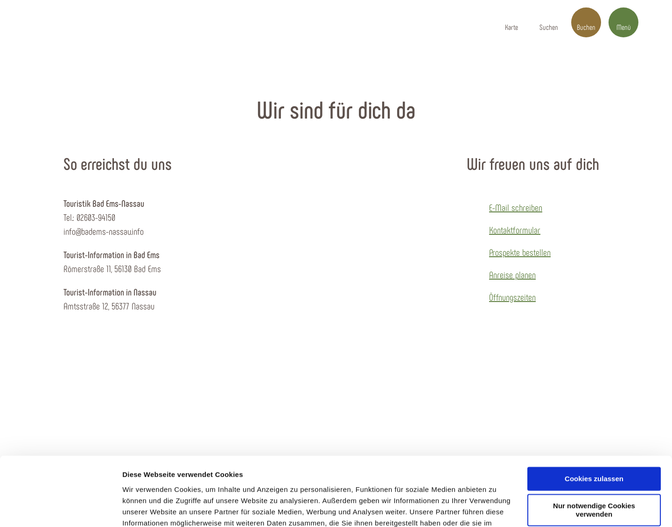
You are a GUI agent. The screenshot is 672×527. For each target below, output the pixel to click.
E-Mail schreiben (515, 207)
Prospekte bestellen (520, 252)
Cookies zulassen (594, 416)
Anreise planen (512, 274)
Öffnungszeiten (512, 296)
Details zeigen (145, 509)
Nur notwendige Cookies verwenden (594, 448)
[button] (511, 22)
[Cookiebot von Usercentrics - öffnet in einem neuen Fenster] (60, 509)
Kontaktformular (514, 229)
